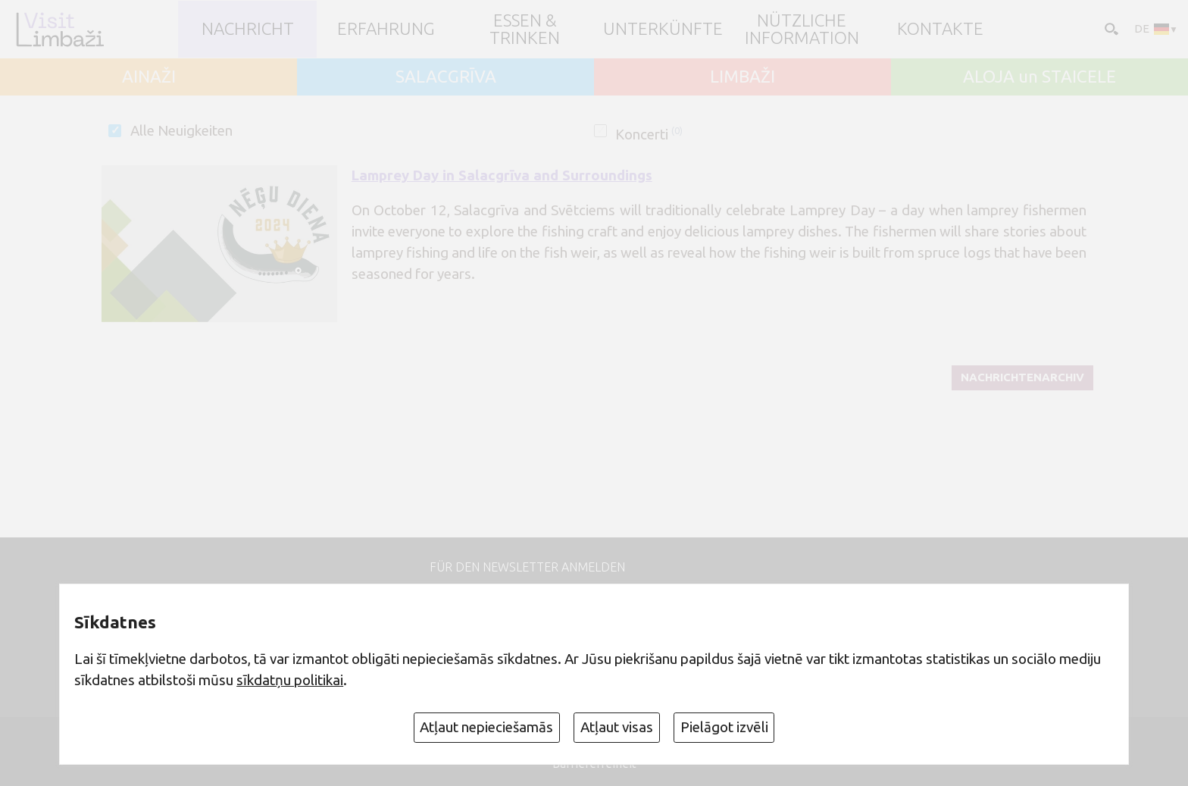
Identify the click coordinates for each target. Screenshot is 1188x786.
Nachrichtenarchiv (1022, 377)
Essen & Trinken (524, 29)
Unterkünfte (663, 29)
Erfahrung (386, 29)
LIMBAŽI (742, 77)
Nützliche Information (802, 29)
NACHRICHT (248, 29)
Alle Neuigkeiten (181, 130)
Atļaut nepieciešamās (486, 727)
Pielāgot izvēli (724, 727)
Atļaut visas (616, 727)
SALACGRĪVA (445, 77)
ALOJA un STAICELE (1039, 77)
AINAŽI (149, 77)
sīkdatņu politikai (289, 680)
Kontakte (940, 29)
